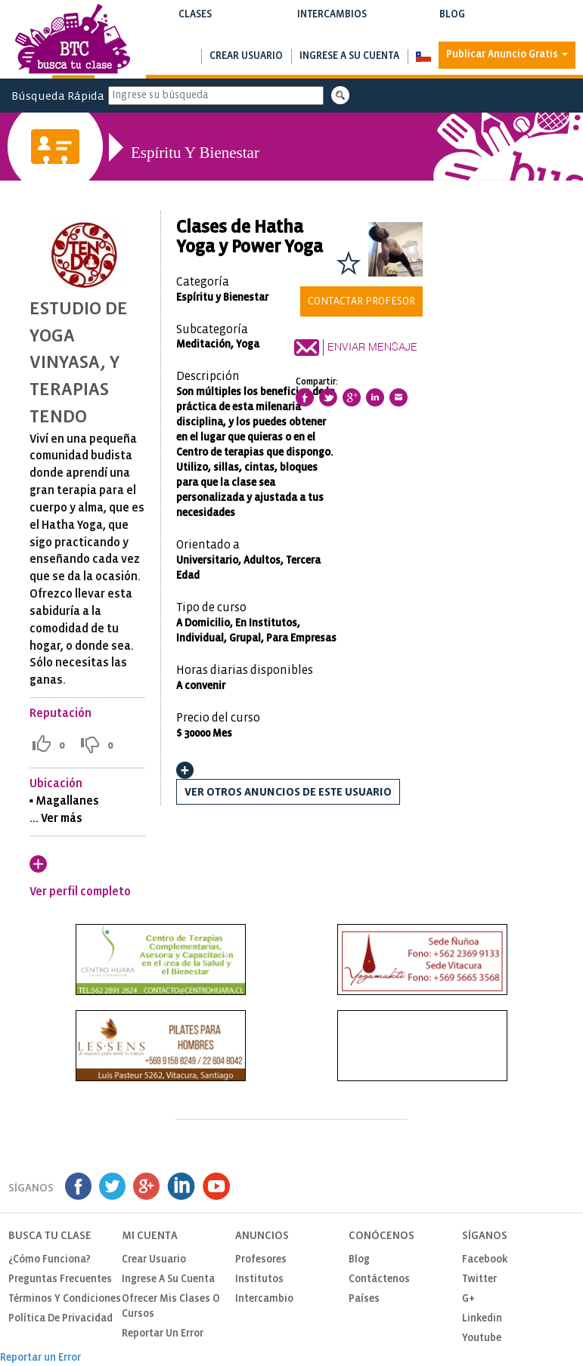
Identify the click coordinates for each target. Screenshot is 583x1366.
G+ (468, 1299)
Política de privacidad (60, 1319)
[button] (423, 56)
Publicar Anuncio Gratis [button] (507, 55)
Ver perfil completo (80, 892)
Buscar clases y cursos (195, 30)
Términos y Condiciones (64, 1299)
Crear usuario (246, 56)
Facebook (484, 1260)
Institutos (259, 1279)
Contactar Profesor (361, 301)
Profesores (261, 1260)
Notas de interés (452, 30)
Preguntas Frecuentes (60, 1279)
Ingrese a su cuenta (349, 56)
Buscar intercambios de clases (332, 30)
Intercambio (264, 1299)
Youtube (481, 1338)
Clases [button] (195, 24)
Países (364, 1299)
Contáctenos (379, 1279)
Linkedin (482, 1319)
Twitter (479, 1279)
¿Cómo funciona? (49, 1260)
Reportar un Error (162, 1334)
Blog (452, 24)
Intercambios (332, 24)
